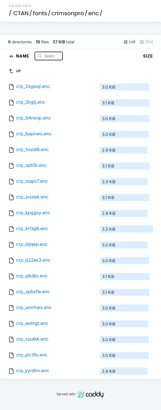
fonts (40, 13)
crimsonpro (67, 13)
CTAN (21, 13)
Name (23, 55)
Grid (146, 41)
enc (93, 13)
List (129, 41)
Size (148, 56)
